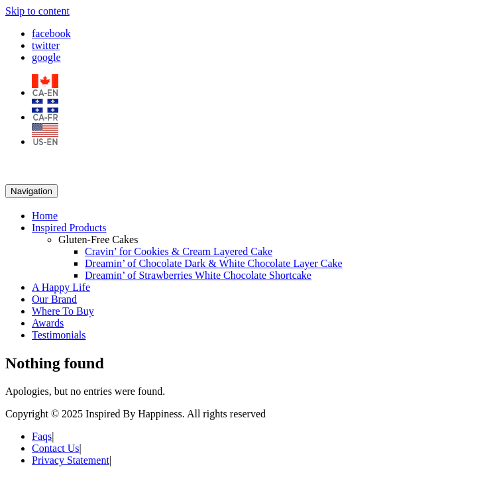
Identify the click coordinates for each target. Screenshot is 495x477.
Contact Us (56, 448)
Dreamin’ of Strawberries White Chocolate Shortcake (198, 275)
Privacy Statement (70, 460)
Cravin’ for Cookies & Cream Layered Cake (178, 251)
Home (45, 215)
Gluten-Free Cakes (98, 239)
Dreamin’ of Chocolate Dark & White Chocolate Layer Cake (214, 263)
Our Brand (54, 299)
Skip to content (37, 11)
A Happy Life (61, 287)
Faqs (42, 436)
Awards (48, 323)
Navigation (31, 191)
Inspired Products (69, 227)
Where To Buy (63, 311)
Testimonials (59, 335)
